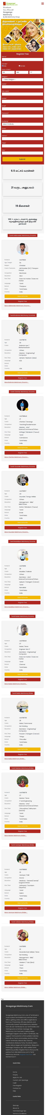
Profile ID (7, 260)
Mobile (4, 98)
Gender (5, 64)
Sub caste (5, 91)
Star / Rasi (8, 278)
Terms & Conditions (19, 1114)
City (3, 150)
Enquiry (15, 1075)
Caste (4, 84)
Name (4, 57)
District (4, 136)
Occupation (8, 273)
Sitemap (16, 1105)
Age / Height (8, 262)
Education (8, 276)
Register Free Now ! (26, 1054)
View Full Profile (22, 296)
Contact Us (17, 1088)
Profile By (5, 121)
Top (2, 999)
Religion (5, 77)
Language (7, 283)
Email (4, 106)
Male (5, 66)
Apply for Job (17, 1077)
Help (14, 1091)
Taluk (4, 143)
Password (5, 113)
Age (6, 342)
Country (7, 292)
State (4, 129)
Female (22, 66)
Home (15, 1072)
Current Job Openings (20, 1080)
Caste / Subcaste (10, 268)
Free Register (17, 1086)
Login (15, 1083)
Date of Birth (6, 70)
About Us (16, 1108)
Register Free (22, 301)
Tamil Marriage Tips (19, 1111)
